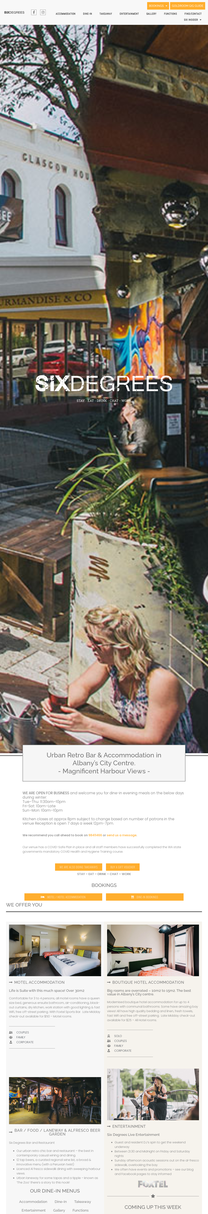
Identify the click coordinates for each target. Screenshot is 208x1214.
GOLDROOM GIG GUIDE (186, 6)
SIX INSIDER (193, 20)
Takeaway (106, 13)
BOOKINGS (153, 5)
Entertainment (129, 13)
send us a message (121, 835)
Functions (170, 13)
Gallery (151, 13)
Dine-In (87, 13)
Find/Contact (193, 13)
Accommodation (66, 13)
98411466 (95, 835)
